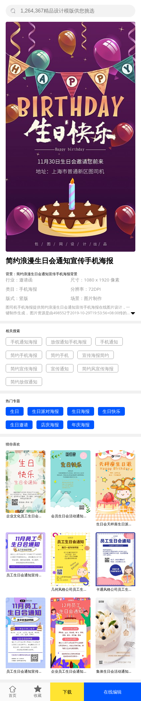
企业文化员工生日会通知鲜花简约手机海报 (25, 516)
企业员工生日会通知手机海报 (70, 671)
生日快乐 (111, 411)
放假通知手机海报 (69, 342)
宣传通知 (60, 369)
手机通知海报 (23, 342)
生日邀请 (19, 425)
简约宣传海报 (23, 369)
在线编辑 (113, 692)
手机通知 (109, 342)
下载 (67, 692)
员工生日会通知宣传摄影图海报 (25, 575)
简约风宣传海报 (98, 369)
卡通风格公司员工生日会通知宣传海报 (115, 589)
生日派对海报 (45, 411)
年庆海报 (81, 425)
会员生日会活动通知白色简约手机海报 (70, 516)
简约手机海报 (23, 355)
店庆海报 (50, 425)
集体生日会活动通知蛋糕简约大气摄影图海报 (115, 671)
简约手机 (60, 355)
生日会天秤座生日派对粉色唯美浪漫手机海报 (115, 524)
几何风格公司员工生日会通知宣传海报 (70, 589)
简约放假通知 (23, 382)
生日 (14, 411)
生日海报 (81, 411)
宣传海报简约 (95, 355)
